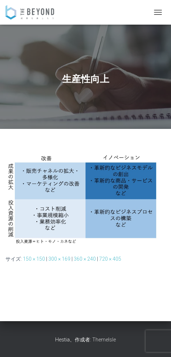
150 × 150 (34, 259)
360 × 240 (85, 259)
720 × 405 (110, 259)
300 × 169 (59, 259)
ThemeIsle (104, 340)
